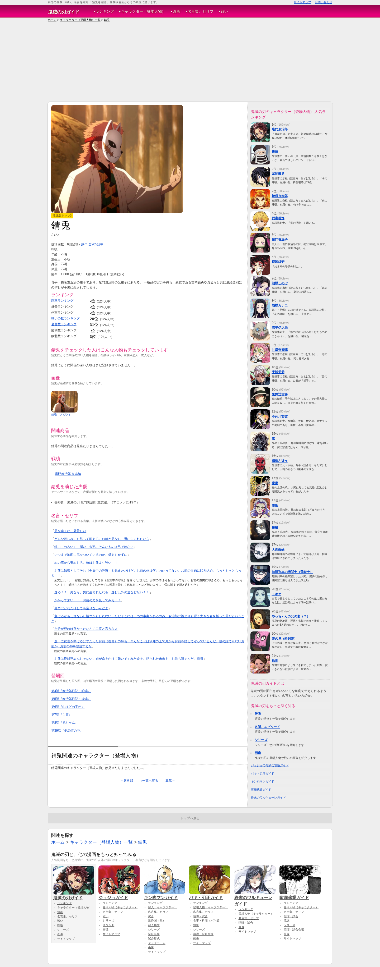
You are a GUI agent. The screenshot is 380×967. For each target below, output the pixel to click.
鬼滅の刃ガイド (63, 12)
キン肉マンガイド (262, 781)
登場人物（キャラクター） (120, 907)
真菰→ (170, 780)
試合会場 (154, 934)
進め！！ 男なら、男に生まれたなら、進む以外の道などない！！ (101, 592)
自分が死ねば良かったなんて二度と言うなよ (86, 629)
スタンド (108, 925)
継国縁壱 (278, 262)
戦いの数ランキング (65, 318)
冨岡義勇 (278, 174)
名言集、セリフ (200, 11)
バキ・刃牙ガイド (262, 773)
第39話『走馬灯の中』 (67, 730)
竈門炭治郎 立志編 (68, 474)
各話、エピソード (267, 727)
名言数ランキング (64, 324)
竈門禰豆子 (280, 239)
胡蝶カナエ (280, 305)
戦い (224, 11)
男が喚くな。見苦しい (70, 531)
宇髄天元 (278, 372)
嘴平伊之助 (280, 327)
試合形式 (154, 938)
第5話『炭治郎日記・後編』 (71, 699)
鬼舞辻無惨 (280, 394)
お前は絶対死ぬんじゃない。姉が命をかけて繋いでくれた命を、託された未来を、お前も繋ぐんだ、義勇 (128, 659)
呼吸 (258, 714)
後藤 (275, 151)
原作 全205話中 (92, 244)
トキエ (276, 594)
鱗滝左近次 (280, 461)
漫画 (176, 11)
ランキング (105, 11)
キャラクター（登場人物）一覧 (80, 19)
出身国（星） (156, 920)
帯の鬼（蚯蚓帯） (284, 638)
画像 (258, 753)
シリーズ (261, 740)
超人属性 (154, 925)
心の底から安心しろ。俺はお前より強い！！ (86, 563)
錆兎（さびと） (61, 414)
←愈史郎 (126, 780)
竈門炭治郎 (280, 129)
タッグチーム (156, 943)
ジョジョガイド (119, 895)
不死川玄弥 (280, 416)
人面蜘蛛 (278, 550)
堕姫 (275, 505)
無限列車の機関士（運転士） (292, 572)
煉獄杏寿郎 (280, 196)
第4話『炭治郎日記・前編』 (71, 691)
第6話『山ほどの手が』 (68, 707)
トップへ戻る (190, 818)
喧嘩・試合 (200, 916)
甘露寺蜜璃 (280, 350)
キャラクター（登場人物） (143, 11)
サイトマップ (302, 2)
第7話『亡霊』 (61, 715)
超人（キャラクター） (162, 907)
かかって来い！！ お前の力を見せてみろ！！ (87, 600)
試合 (151, 916)
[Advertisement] (190, 62)
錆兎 (107, 19)
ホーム (52, 19)
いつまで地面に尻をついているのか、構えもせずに (90, 555)
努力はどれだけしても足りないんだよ (81, 608)
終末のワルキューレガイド (268, 797)
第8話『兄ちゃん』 (64, 723)
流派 (196, 925)
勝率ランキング (62, 301)
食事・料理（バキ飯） (207, 920)
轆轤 (275, 527)
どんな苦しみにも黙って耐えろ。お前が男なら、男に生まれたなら (101, 539)
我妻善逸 (278, 218)
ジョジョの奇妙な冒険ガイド (270, 765)
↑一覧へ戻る (149, 780)
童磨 (275, 483)
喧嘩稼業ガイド (261, 789)
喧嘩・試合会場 (203, 934)
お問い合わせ (323, 2)
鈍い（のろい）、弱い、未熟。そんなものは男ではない (94, 547)
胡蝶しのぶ (280, 283)
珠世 (275, 661)
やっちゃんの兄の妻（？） (291, 616)
